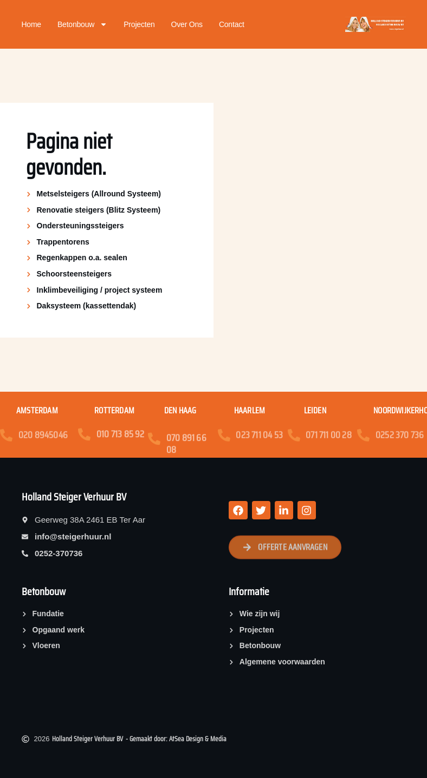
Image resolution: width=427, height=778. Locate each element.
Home (31, 24)
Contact (231, 24)
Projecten (139, 24)
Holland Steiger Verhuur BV (74, 496)
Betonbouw (82, 24)
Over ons (187, 24)
